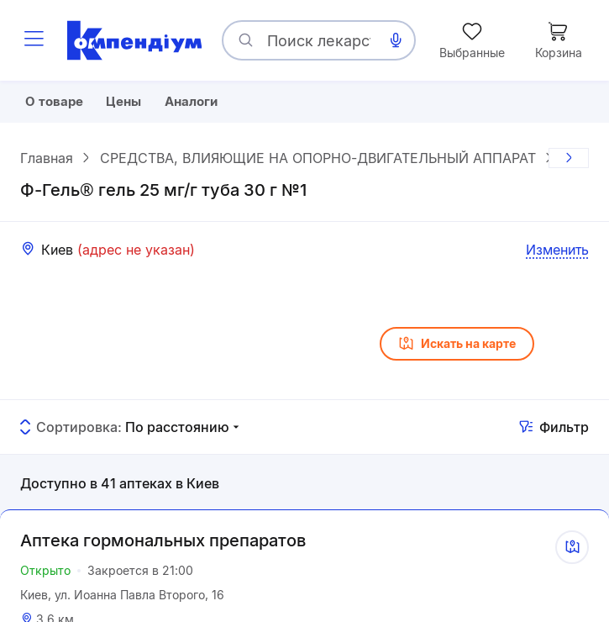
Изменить (557, 253)
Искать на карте (457, 348)
